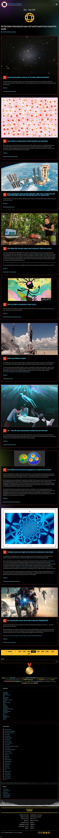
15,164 (52, 651)
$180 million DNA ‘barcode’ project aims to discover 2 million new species (29, 248)
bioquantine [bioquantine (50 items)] (23, 678)
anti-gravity (5, 706)
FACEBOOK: (21, 815)
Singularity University (7, 700)
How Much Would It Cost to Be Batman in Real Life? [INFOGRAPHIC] (25, 635)
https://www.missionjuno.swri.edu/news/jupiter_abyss (16, 371)
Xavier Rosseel (8, 156)
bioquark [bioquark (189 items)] (28, 678)
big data (4, 715)
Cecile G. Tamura (8, 753)
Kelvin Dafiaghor (8, 743)
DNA (4, 696)
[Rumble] (49, 833)
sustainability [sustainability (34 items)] (54, 681)
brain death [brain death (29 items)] (49, 678)
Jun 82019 (5, 77)
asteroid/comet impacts (8, 709)
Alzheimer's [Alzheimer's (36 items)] (8, 678)
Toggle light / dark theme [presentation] (57, 4)
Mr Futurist (5, 792)
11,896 (28, 651)
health (20, 317)
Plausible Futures (6, 795)
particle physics (17, 502)
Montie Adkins (8, 774)
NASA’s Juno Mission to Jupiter (16, 358)
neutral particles (25, 567)
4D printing (5, 693)
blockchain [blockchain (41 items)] (46, 678)
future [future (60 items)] (17, 679)
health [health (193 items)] (25, 680)
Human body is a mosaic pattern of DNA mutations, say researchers (27, 141)
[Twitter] (41, 833)
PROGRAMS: (32, 824)
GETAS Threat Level (29, 810)
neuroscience (13, 445)
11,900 (47, 651)
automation (5, 712)
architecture (5, 707)
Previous (10, 651)
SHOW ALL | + (5, 780)
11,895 (24, 651)
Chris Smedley (8, 778)
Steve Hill (7, 766)
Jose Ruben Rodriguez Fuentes (11, 746)
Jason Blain (7, 773)
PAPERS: (31, 826)
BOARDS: (31, 821)
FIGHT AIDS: (23, 822)
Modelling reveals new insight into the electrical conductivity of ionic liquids (30, 552)
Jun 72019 (5, 304)
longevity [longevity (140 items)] (17, 681)
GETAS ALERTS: (32, 817)
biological (5, 717)
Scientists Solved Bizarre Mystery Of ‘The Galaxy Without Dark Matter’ (28, 77)
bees (4, 714)
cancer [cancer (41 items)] (52, 678)
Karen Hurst (7, 744)
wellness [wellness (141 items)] (35, 683)
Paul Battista (8, 317)
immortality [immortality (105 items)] (41, 679)
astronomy (5, 710)
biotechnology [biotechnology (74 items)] (38, 678)
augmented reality (7, 711)
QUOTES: (31, 828)
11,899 (42, 651)
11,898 (38, 651)
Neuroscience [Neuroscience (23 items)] (23, 681)
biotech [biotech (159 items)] (33, 678)
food (18, 317)
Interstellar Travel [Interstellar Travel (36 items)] (47, 679)
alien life (5, 705)
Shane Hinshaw (8, 759)
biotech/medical (14, 156)
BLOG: (31, 819)
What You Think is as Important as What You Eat (21, 304)
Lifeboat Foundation (9, 832)
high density (42, 564)
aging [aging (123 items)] (3, 678)
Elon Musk (5, 698)
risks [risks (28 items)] (45, 681)
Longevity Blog (6, 790)
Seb (5, 769)
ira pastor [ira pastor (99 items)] (52, 679)
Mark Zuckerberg (6, 702)
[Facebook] (39, 833)
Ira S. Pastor (7, 776)
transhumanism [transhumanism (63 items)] (30, 683)
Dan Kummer (8, 748)
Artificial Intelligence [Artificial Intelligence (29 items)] (18, 678)
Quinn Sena (8, 642)
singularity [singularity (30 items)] (47, 681)
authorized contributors (11, 32)
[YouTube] (46, 833)
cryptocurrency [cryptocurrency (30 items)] (56, 678)
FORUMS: (26, 828)
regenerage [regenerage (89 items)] (33, 681)
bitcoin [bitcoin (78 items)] (42, 678)
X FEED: (22, 819)
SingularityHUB (6, 797)
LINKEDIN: (22, 817)
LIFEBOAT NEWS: (33, 815)
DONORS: (25, 821)
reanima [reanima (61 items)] (29, 681)
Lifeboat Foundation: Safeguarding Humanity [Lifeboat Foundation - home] (26, 4)
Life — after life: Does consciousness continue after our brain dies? (27, 430)
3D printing (5, 692)
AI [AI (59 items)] (5, 678)
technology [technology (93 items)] (24, 683)
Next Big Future (6, 793)
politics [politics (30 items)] (26, 681)
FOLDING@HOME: (22, 824)
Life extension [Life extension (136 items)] (7, 681)
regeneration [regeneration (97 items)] (39, 681)
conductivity (50, 561)
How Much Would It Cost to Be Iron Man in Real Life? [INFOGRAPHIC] (27, 620)
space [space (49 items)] (51, 681)
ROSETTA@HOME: (21, 826)
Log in (4, 32)
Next (29, 654)
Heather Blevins (8, 207)
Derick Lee (8, 272)
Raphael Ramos (8, 761)
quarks (39, 484)
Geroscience (5, 789)
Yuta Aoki (7, 754)
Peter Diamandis (6, 694)
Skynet (4, 701)
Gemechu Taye (8, 741)
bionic (4, 719)
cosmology (14, 91)
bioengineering (6, 716)
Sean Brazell (7, 763)
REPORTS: (31, 822)
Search (56, 661)
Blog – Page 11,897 (29, 10)
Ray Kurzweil (6, 697)
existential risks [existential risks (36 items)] (10, 679)
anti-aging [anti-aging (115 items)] (12, 678)
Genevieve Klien (8, 91)
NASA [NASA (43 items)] (21, 681)
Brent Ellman (7, 768)
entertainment (13, 642)
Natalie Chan (7, 764)
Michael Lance (8, 771)
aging (4, 703)
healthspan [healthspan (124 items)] (30, 680)
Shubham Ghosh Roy (9, 732)
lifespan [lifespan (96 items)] (13, 681)
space (13, 207)
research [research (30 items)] (44, 681)
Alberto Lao (8, 379)
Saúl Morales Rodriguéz (10, 502)
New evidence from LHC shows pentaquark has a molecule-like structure (29, 470)
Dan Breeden (7, 736)
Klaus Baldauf (8, 751)
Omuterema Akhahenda (10, 749)
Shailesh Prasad (8, 737)
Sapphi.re (20, 832)
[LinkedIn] (44, 833)
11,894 (19, 651)
